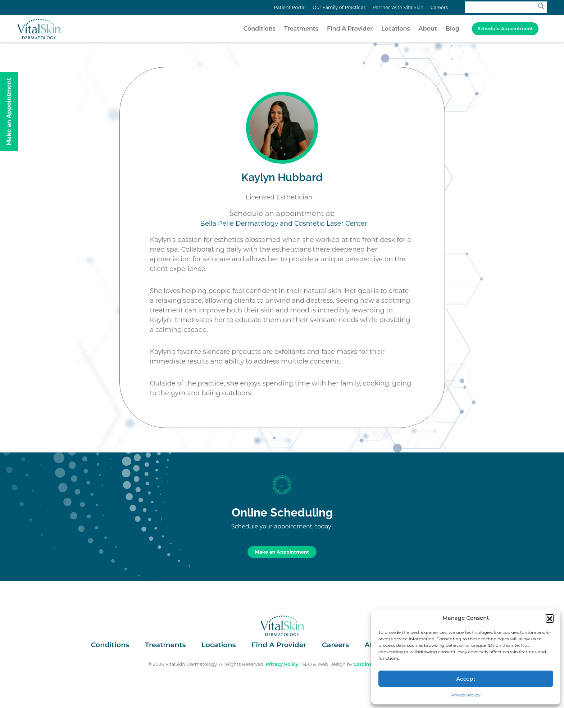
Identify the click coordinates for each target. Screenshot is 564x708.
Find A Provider (350, 28)
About (428, 28)
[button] (549, 618)
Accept (465, 678)
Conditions (260, 28)
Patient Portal (289, 7)
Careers (439, 7)
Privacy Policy (466, 695)
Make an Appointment (282, 552)
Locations (395, 28)
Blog (452, 28)
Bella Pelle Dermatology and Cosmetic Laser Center (283, 223)
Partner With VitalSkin (398, 7)
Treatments (301, 28)
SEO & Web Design (324, 664)
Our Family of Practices (339, 7)
